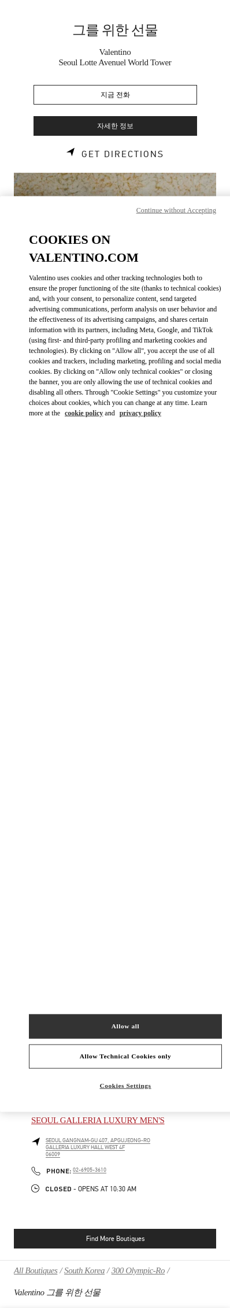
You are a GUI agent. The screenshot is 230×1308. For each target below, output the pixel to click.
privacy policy (140, 412)
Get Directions (122, 154)
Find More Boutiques (115, 1239)
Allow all (125, 1026)
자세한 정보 (115, 126)
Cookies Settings (125, 1085)
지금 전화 (115, 95)
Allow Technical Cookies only (125, 1056)
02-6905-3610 (89, 1169)
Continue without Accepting (176, 210)
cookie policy (84, 412)
